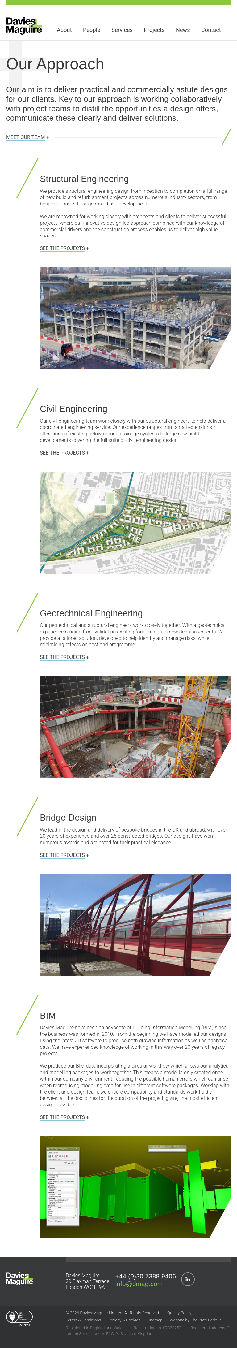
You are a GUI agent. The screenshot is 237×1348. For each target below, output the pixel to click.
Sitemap (155, 1320)
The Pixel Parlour (205, 1320)
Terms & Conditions (83, 1320)
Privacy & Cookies (124, 1320)
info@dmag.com (139, 1283)
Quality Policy (179, 1313)
